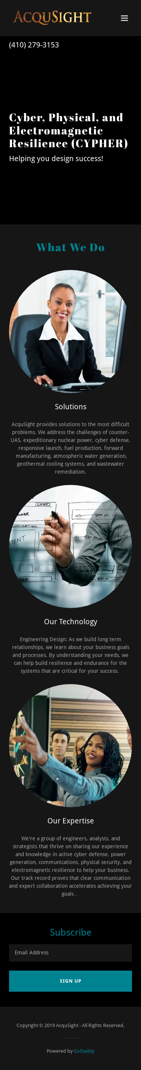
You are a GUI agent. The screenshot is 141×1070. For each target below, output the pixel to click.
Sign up (71, 981)
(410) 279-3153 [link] (34, 44)
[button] (124, 18)
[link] (52, 18)
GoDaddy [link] (84, 1051)
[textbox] (70, 953)
